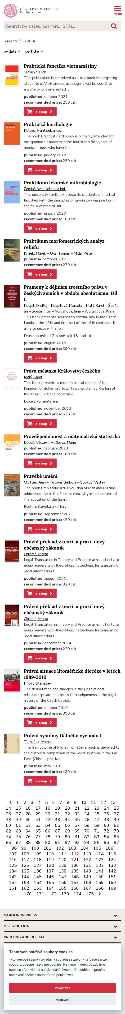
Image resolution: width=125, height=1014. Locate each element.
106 (109, 848)
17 (38, 808)
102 (60, 848)
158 (87, 882)
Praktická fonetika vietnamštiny (60, 66)
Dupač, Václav (35, 442)
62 (8, 831)
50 (8, 825)
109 (38, 854)
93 (77, 842)
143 (13, 877)
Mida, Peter (83, 253)
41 (38, 819)
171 (40, 894)
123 (100, 860)
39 (18, 819)
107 (13, 854)
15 (18, 808)
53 (38, 825)
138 (63, 871)
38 (8, 819)
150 (100, 877)
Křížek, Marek (35, 253)
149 (87, 877)
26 (8, 814)
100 (35, 848)
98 (14, 848)
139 (75, 871)
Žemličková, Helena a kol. (45, 189)
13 (113, 802)
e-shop (40, 111)
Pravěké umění (41, 476)
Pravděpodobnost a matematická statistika (72, 436)
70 (86, 831)
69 (77, 831)
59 (96, 825)
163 (38, 888)
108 (25, 854)
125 (13, 865)
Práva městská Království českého (62, 371)
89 (38, 842)
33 (77, 814)
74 (8, 837)
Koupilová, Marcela (66, 305)
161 (13, 888)
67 (57, 831)
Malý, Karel (95, 305)
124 (112, 860)
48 (106, 819)
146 (50, 877)
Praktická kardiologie (48, 124)
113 (87, 854)
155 (50, 882)
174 (77, 894)
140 (87, 871)
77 (38, 837)
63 (18, 831)
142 (112, 871)
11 (93, 802)
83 (96, 837)
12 (103, 802)
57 (77, 825)
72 (106, 831)
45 (77, 819)
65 (38, 831)
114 (100, 854)
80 (67, 837)
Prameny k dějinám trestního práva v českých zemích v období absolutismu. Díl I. (70, 293)
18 (47, 808)
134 (13, 871)
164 (50, 888)
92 (67, 842)
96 (106, 842)
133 (112, 865)
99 (24, 848)
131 (87, 865)
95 (96, 842)
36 (106, 814)
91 (57, 842)
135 (25, 871)
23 (96, 808)
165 (63, 888)
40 (28, 819)
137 (50, 871)
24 (106, 808)
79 (57, 837)
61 (116, 825)
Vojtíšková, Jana (68, 311)
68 (67, 831)
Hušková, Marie (63, 442)
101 (47, 848)
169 (112, 888)
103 (72, 848)
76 (28, 837)
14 (8, 808)
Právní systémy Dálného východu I (63, 736)
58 (86, 825)
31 (57, 814)
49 (116, 819)
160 (112, 882)
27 (18, 814)
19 (57, 808)
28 (28, 814)
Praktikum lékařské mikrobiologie (62, 183)
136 (38, 871)
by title (34, 51)
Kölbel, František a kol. (43, 130)
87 (18, 842)
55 (57, 825)
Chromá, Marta (36, 554)
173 (65, 894)
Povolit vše (62, 988)
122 (87, 860)
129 (63, 865)
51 (18, 825)
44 (67, 819)
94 (86, 842)
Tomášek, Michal (38, 741)
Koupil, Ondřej (35, 305)
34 (86, 814)
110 (50, 854)
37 (116, 814)
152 (13, 882)
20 (67, 808)
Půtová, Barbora (62, 482)
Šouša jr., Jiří (41, 311)
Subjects (11, 41)
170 (28, 894)
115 (112, 854)
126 (25, 865)
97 (116, 842)
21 (77, 808)
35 (96, 814)
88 (28, 842)
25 (116, 808)
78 (47, 837)
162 (25, 888)
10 (83, 802)
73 (116, 831)
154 (38, 882)
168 (100, 888)
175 (90, 894)
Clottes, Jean (35, 482)
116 (13, 860)
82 (86, 837)
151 (112, 877)
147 (63, 877)
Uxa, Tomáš (60, 253)
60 (106, 825)
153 (25, 882)
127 (38, 865)
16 (28, 808)
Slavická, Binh (35, 72)
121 (75, 860)
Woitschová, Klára (100, 311)
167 (87, 888)
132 (100, 865)
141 (100, 871)
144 (25, 877)
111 (63, 854)
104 (85, 848)
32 (67, 814)
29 (38, 814)
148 (75, 877)
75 (18, 837)
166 (75, 888)
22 (86, 808)
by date (12, 51)
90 (47, 842)
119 (50, 860)
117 (25, 860)
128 (50, 865)
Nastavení (63, 1000)
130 (75, 865)
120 (63, 860)
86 (8, 842)
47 (96, 819)
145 (38, 877)
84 (106, 837)
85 (116, 837)
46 (86, 819)
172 (53, 894)
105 (97, 848)
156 (63, 882)
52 (28, 825)
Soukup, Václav (92, 482)
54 (47, 825)
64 (28, 831)
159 (100, 882)
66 (47, 831)
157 (75, 882)
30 (47, 814)
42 (47, 819)
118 (38, 860)
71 (96, 831)
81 (77, 837)
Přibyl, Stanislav (37, 683)
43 (57, 819)
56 (67, 825)
